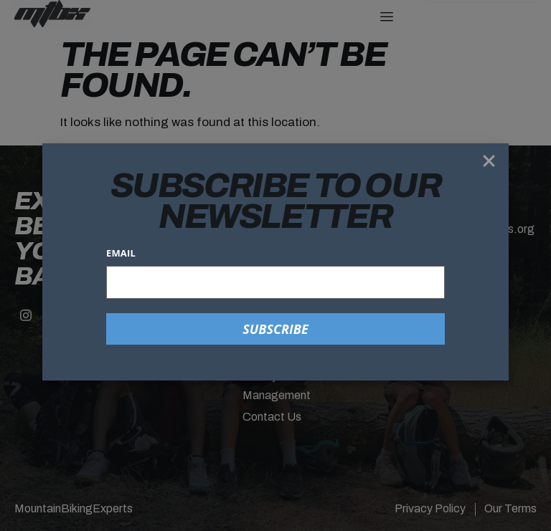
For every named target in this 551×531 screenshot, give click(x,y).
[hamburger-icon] (386, 17)
